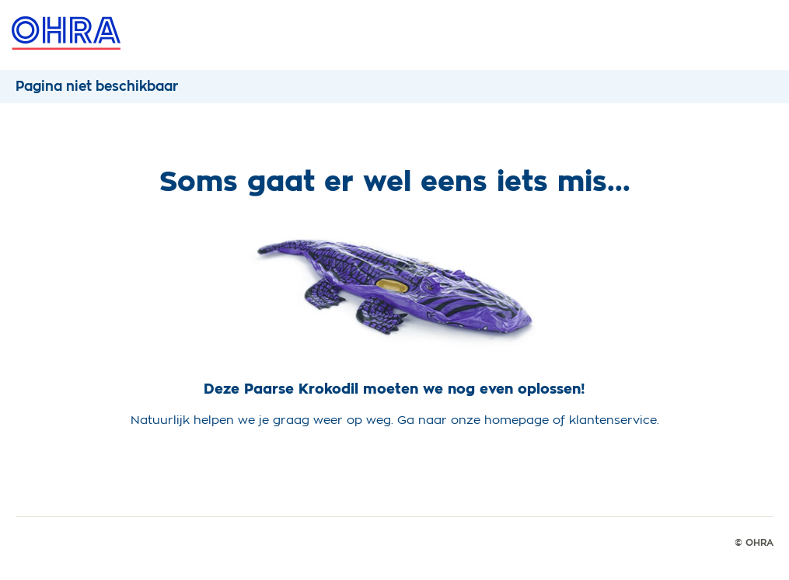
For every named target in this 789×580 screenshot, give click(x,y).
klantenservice (613, 419)
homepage (516, 419)
